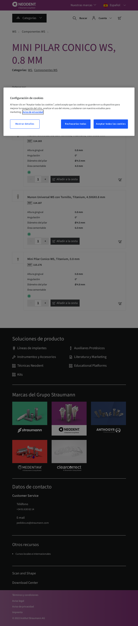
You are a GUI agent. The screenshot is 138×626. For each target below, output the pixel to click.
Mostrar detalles (24, 124)
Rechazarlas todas (75, 124)
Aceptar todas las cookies (111, 124)
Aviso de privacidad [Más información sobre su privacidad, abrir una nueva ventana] (33, 112)
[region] (69, 112)
